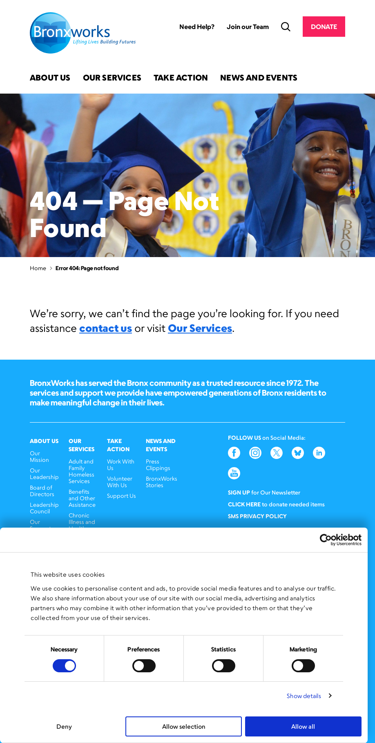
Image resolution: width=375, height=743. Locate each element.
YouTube (234, 473)
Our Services (112, 78)
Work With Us (120, 464)
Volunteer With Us (119, 481)
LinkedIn (319, 453)
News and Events (258, 78)
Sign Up (239, 492)
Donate (324, 26)
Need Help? (196, 26)
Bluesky (298, 453)
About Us (50, 78)
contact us (105, 327)
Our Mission (39, 456)
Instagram (255, 453)
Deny (64, 726)
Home (38, 267)
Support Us (121, 495)
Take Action (181, 78)
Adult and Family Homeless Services (81, 471)
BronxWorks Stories (161, 481)
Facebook (234, 453)
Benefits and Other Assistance (82, 498)
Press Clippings (158, 464)
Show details (304, 696)
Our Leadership (44, 473)
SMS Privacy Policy (257, 515)
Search (285, 26)
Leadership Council (44, 508)
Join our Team (248, 26)
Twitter (276, 453)
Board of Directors (42, 490)
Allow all (303, 726)
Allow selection (183, 726)
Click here (244, 504)
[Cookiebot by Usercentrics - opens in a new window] (326, 540)
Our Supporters (44, 525)
